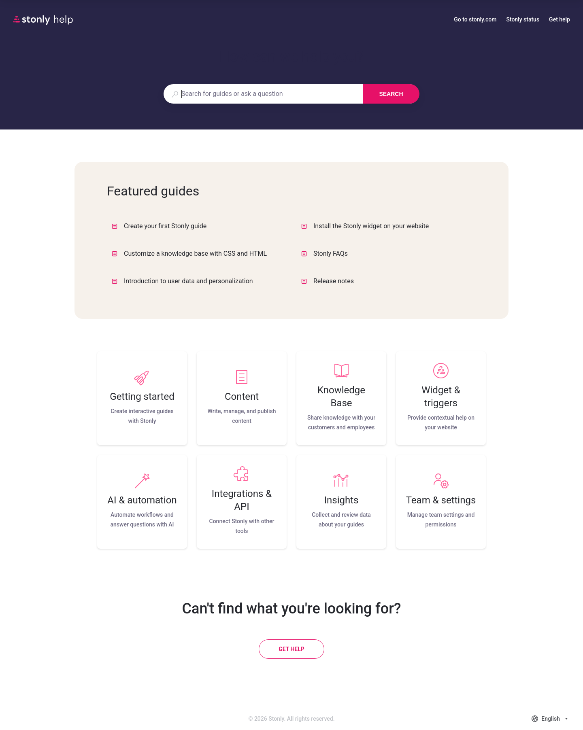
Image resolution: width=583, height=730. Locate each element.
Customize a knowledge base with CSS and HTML (189, 253)
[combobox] (263, 94)
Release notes (327, 281)
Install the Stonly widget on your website (365, 226)
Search (391, 94)
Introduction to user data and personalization (182, 281)
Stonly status (522, 20)
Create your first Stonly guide (159, 226)
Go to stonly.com (475, 20)
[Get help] (291, 649)
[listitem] (142, 398)
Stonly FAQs (324, 253)
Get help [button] (559, 19)
